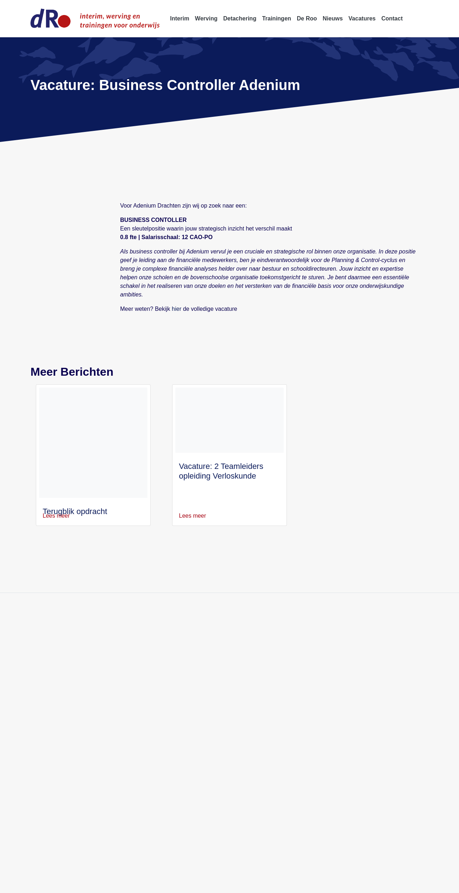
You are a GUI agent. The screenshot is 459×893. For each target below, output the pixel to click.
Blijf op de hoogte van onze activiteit (142, 589)
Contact (177, 697)
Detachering (182, 663)
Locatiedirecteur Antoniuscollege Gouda (358, 714)
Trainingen (180, 671)
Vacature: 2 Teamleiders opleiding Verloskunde (221, 462)
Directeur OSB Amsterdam (341, 688)
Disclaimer (144, 884)
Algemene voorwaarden (187, 884)
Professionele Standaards (312, 884)
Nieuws (176, 688)
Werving (177, 654)
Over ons (178, 680)
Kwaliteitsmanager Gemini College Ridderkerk (365, 645)
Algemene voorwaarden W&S (249, 884)
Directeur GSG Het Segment (343, 723)
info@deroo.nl (52, 680)
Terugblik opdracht (76, 503)
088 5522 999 (52, 671)
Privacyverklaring (107, 884)
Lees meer (60, 507)
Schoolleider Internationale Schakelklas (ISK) (363, 706)
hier (175, 300)
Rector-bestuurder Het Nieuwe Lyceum (356, 671)
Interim (176, 645)
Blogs (174, 706)
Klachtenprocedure (365, 884)
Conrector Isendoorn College (344, 680)
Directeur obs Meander (337, 697)
